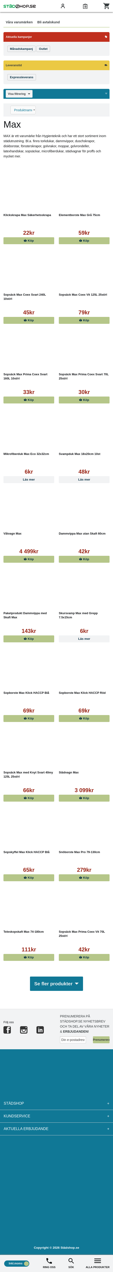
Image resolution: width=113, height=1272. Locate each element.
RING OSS (49, 1263)
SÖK (71, 1263)
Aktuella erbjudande (56, 1128)
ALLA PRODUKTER (98, 1263)
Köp (29, 240)
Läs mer (29, 479)
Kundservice (56, 1116)
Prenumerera (101, 1039)
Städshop (56, 1103)
